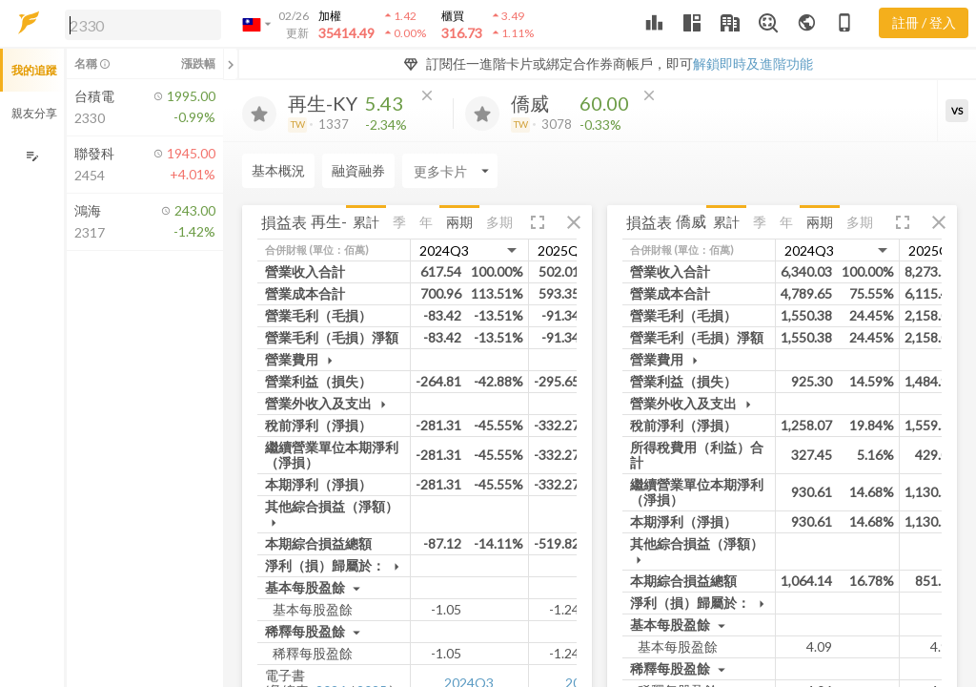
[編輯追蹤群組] (32, 156)
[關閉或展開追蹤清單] (230, 64)
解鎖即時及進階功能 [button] (753, 63)
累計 (366, 222)
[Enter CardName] (289, 171)
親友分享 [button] (34, 113)
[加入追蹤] (259, 113)
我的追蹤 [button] (34, 70)
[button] (139, 24)
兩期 (459, 222)
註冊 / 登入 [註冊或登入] (924, 22)
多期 (499, 222)
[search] (143, 25)
